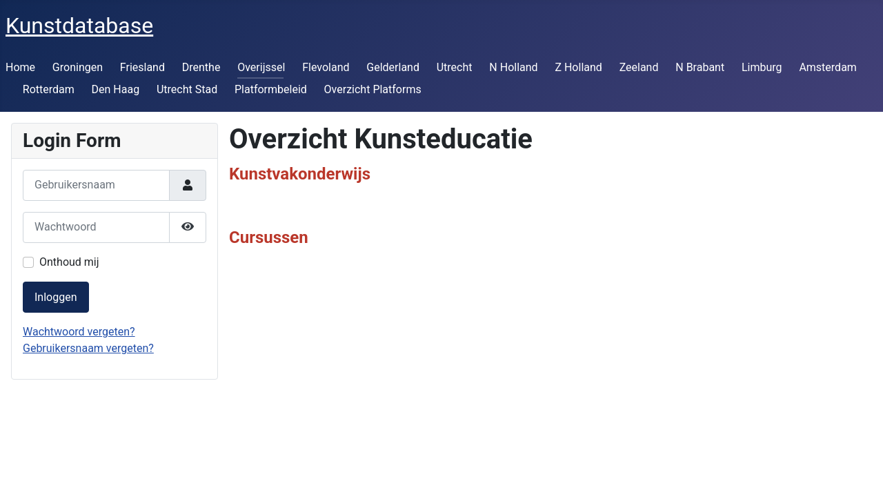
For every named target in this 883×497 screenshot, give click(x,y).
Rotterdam (49, 89)
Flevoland (325, 67)
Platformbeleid (271, 89)
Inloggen (55, 297)
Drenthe (201, 67)
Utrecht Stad (187, 89)
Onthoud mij (69, 262)
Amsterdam (827, 67)
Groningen (77, 67)
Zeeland (639, 67)
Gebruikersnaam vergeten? (88, 348)
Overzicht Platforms (372, 89)
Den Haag (116, 89)
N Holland (513, 67)
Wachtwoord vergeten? (79, 331)
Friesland (142, 67)
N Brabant (699, 67)
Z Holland (578, 67)
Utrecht (455, 67)
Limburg (762, 67)
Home (20, 67)
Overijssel (261, 67)
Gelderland (392, 67)
